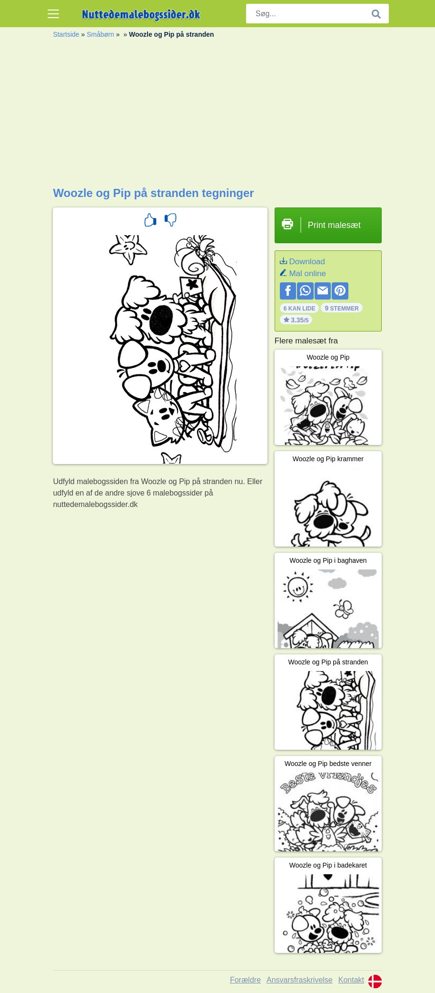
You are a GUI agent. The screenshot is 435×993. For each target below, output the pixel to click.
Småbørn (100, 34)
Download (307, 261)
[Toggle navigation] (53, 14)
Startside (66, 34)
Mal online (307, 273)
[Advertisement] (217, 115)
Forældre (245, 980)
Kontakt (351, 980)
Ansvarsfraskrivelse (300, 980)
